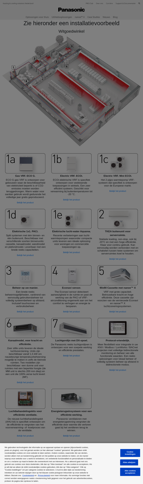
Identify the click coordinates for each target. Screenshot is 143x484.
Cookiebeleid (28, 475)
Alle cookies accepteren (130, 472)
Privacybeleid (44, 475)
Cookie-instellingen (130, 453)
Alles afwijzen (129, 462)
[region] (71, 463)
